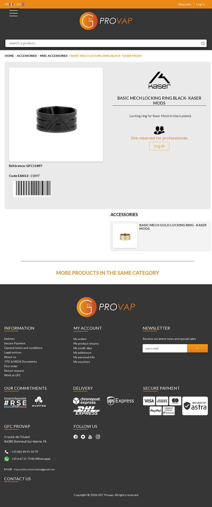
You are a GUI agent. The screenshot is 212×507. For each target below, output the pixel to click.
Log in (200, 4)
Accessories (27, 55)
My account (87, 327)
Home (9, 55)
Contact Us (17, 478)
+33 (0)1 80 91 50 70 (24, 451)
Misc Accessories (53, 55)
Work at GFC (12, 375)
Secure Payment (14, 343)
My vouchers (81, 361)
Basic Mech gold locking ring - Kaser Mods (172, 226)
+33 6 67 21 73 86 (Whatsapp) (30, 458)
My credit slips (82, 348)
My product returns (86, 343)
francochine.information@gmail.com (34, 469)
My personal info (84, 357)
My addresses (82, 352)
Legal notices (12, 352)
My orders (80, 339)
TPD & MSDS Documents (20, 361)
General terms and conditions (23, 348)
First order (11, 366)
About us (10, 357)
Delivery (9, 338)
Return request (14, 370)
